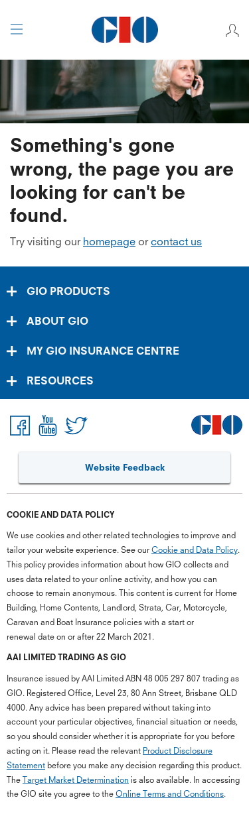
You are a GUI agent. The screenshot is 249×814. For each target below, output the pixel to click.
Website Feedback (125, 467)
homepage (109, 241)
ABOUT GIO (57, 320)
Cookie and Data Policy (194, 550)
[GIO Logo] (124, 30)
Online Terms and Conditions (170, 794)
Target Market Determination (76, 780)
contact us (176, 241)
